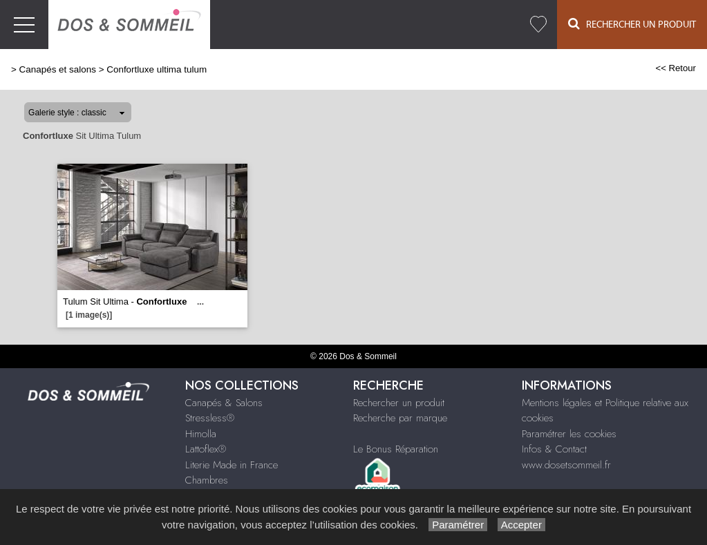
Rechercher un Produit (632, 23)
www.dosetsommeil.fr (566, 464)
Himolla (200, 433)
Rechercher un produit (398, 402)
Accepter (521, 524)
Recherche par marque (400, 418)
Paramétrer (458, 524)
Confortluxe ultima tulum (156, 69)
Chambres (206, 480)
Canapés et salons (57, 69)
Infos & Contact (554, 449)
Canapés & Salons (224, 402)
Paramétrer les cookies (569, 433)
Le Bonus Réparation (395, 449)
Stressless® (209, 418)
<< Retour (675, 68)
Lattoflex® (205, 449)
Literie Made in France (231, 464)
